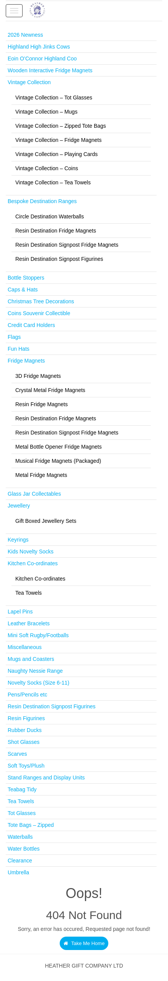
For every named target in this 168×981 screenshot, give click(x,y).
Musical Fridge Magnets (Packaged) (58, 461)
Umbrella (18, 872)
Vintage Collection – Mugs (46, 112)
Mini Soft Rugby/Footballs (38, 635)
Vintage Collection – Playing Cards (56, 154)
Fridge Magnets (26, 361)
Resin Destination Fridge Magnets (55, 231)
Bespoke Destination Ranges (42, 201)
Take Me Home (84, 943)
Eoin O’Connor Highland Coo (42, 58)
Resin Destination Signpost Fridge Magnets (66, 245)
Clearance (20, 860)
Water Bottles (24, 849)
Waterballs (20, 837)
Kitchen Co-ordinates (33, 563)
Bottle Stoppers (26, 278)
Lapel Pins (20, 611)
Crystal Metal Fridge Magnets (50, 390)
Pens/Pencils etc (27, 694)
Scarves (17, 754)
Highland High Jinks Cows (39, 47)
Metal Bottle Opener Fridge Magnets (58, 447)
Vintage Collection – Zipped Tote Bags (60, 126)
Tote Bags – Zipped (31, 825)
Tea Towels (28, 593)
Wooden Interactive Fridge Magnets (50, 70)
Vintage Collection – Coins (46, 168)
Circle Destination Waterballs (49, 216)
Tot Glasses (22, 813)
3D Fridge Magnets (38, 376)
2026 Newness (25, 35)
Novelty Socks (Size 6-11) (38, 683)
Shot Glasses (23, 742)
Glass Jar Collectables (34, 494)
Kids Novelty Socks (31, 551)
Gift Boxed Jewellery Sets (46, 521)
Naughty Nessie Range (35, 671)
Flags (14, 337)
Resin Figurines (26, 718)
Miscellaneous (25, 647)
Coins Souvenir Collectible (39, 313)
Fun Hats (18, 349)
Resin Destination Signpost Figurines (59, 259)
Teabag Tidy (22, 789)
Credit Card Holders (31, 325)
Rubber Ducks (25, 730)
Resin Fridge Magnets (41, 404)
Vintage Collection (29, 82)
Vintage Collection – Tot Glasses (53, 97)
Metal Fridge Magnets (41, 475)
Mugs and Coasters (31, 659)
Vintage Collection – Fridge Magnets (58, 140)
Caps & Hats (23, 289)
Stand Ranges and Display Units (46, 777)
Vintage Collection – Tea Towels (53, 182)
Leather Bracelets (29, 623)
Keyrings (18, 540)
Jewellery (19, 506)
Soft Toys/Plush (26, 766)
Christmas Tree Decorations (41, 301)
